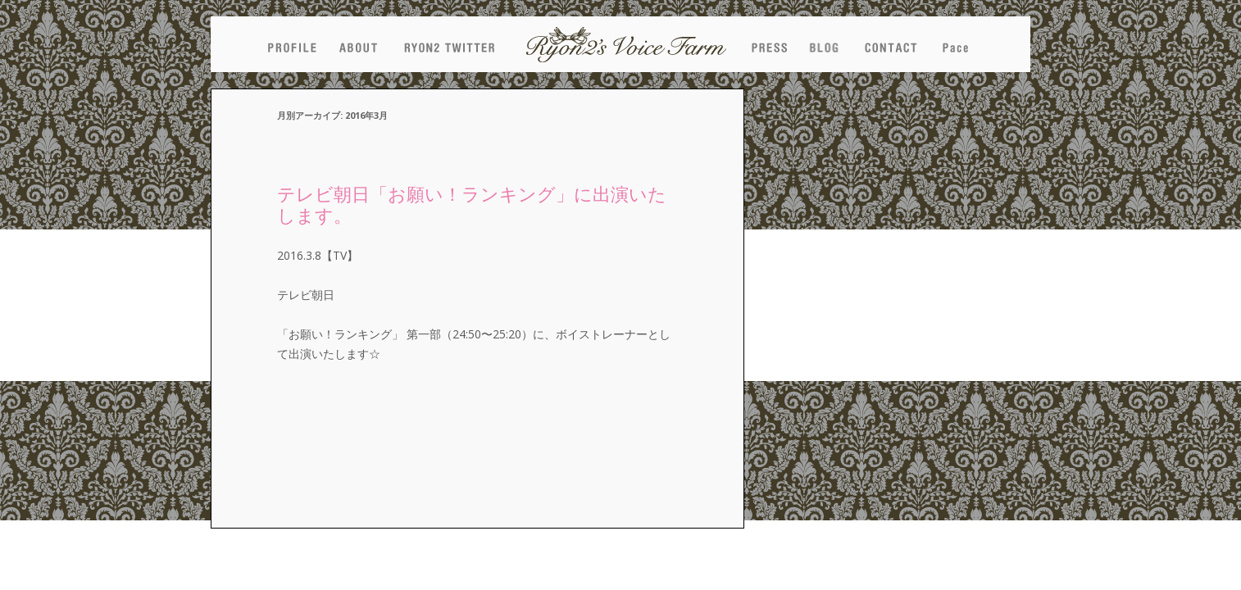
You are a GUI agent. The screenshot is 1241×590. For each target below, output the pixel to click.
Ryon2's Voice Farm (626, 44)
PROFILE (291, 44)
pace (955, 44)
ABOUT (358, 44)
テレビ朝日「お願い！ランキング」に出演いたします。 (471, 204)
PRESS (769, 44)
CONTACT (890, 44)
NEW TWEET (449, 44)
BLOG (824, 44)
